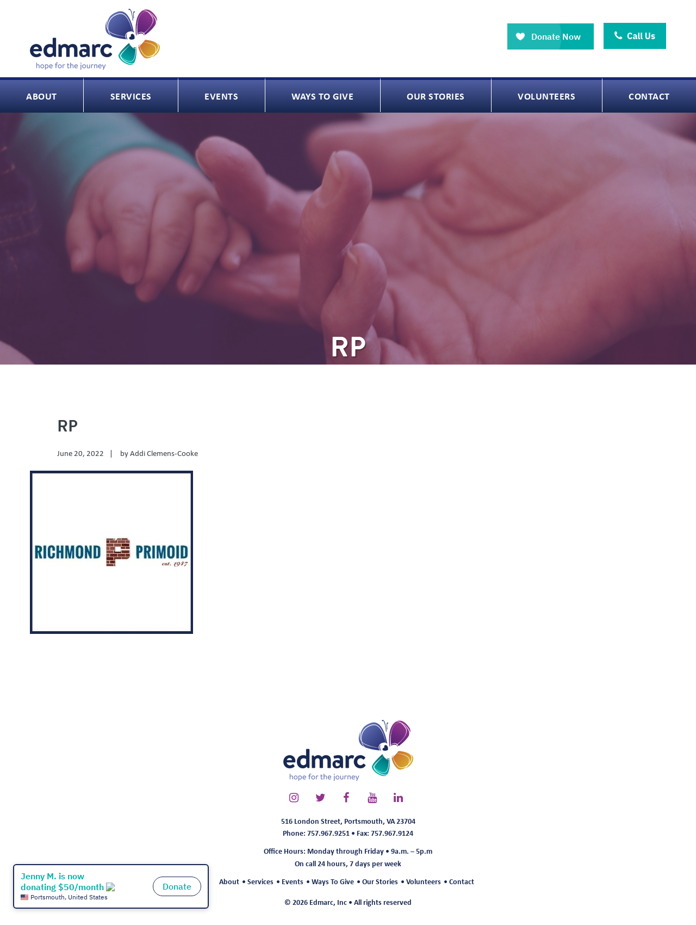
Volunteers (423, 881)
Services (260, 881)
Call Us (634, 35)
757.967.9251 (328, 833)
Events (292, 881)
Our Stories (380, 881)
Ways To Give (333, 881)
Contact (461, 881)
